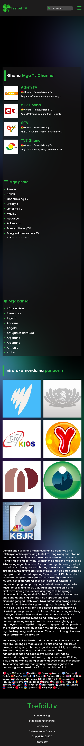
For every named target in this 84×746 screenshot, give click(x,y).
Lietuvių (64, 679)
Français (49, 676)
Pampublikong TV (19, 228)
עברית (61, 676)
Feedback (42, 726)
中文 (56, 687)
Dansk (43, 673)
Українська (31, 687)
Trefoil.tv (42, 705)
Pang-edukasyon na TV (23, 233)
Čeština (31, 673)
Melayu (17, 681)
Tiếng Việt (45, 687)
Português (66, 681)
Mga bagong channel (42, 721)
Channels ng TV (17, 199)
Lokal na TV (14, 209)
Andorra (12, 323)
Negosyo (13, 219)
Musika (11, 214)
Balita (11, 194)
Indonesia (18, 679)
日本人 (43, 679)
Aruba (11, 352)
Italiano (31, 679)
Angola (12, 328)
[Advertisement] (42, 40)
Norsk (44, 681)
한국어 (53, 679)
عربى (7, 673)
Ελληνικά (68, 673)
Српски (60, 684)
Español (16, 676)
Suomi (37, 676)
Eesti (27, 676)
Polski (54, 681)
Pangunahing (42, 715)
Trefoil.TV (15, 8)
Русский (18, 684)
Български (18, 673)
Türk (19, 687)
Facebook (42, 741)
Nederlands (31, 681)
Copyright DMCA (42, 736)
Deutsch (55, 673)
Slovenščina (46, 684)
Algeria (11, 318)
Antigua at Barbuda (20, 333)
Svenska (72, 684)
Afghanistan (15, 308)
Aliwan (11, 189)
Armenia (12, 348)
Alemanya (14, 313)
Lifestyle (12, 204)
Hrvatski (72, 676)
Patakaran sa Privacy (42, 731)
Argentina (13, 338)
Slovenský (31, 684)
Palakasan (14, 223)
